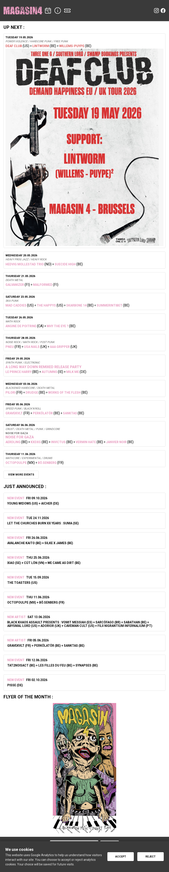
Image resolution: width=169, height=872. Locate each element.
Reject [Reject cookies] (150, 856)
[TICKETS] (67, 11)
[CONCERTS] (48, 11)
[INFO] (58, 11)
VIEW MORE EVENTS (21, 474)
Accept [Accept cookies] (120, 856)
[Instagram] (156, 10)
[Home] (23, 11)
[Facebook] (163, 10)
